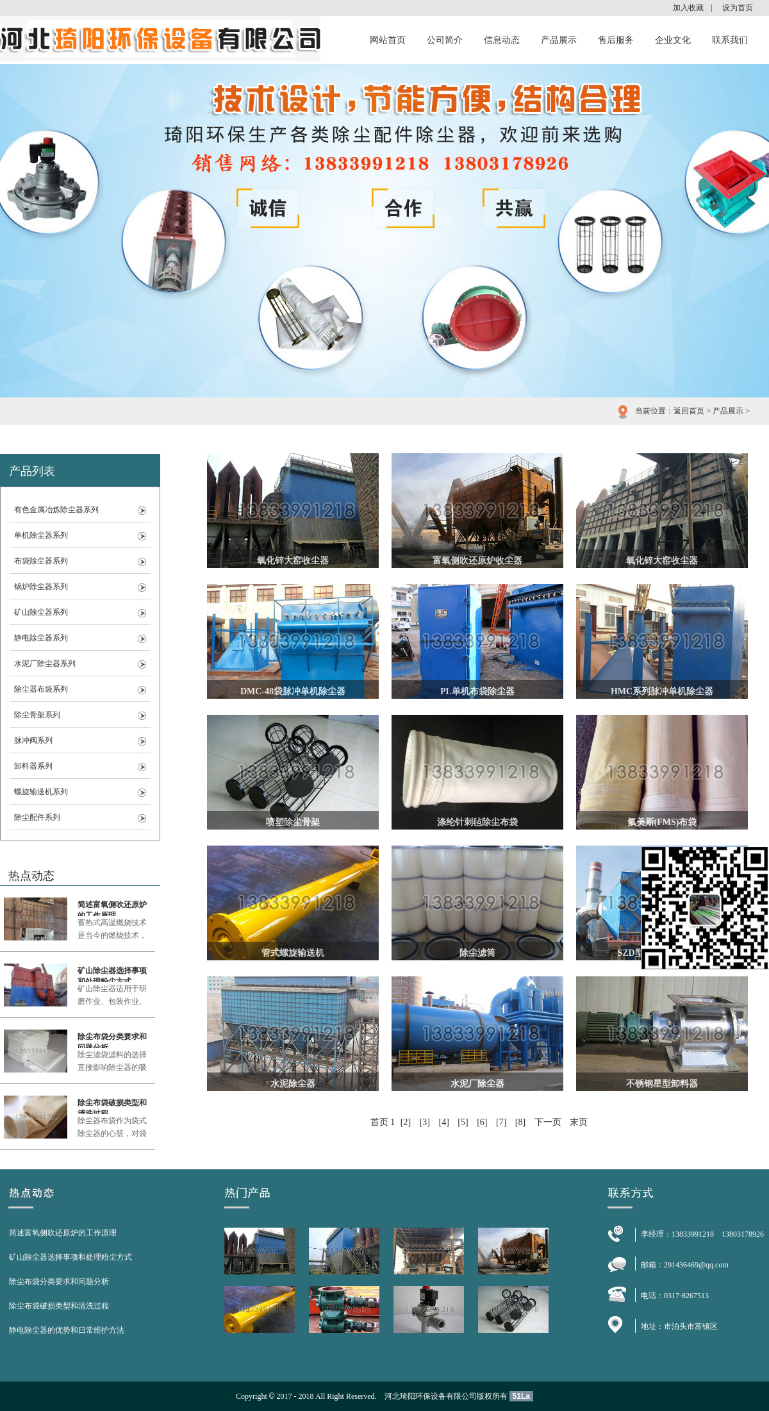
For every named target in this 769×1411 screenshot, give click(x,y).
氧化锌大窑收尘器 (293, 560)
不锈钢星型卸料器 (662, 1084)
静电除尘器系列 (41, 637)
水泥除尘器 (292, 1084)
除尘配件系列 (37, 817)
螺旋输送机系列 (41, 791)
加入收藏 (688, 7)
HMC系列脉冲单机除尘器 (662, 691)
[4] (444, 1122)
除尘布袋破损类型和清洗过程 (112, 1106)
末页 (579, 1122)
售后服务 (616, 40)
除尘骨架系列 (37, 714)
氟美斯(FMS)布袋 (662, 822)
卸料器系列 (33, 766)
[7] (501, 1122)
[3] (425, 1122)
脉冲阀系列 (33, 740)
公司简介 (445, 40)
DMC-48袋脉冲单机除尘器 (292, 691)
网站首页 (388, 40)
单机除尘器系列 (41, 535)
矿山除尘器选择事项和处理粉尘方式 (112, 974)
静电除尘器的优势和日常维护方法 (66, 1330)
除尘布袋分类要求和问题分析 (112, 1040)
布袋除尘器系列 (41, 560)
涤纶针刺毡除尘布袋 (477, 822)
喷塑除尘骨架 (293, 822)
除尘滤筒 (477, 953)
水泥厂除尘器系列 (45, 663)
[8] (520, 1122)
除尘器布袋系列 (41, 689)
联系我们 (730, 40)
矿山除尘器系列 (41, 612)
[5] (463, 1122)
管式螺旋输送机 (292, 953)
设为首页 (737, 7)
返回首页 (689, 410)
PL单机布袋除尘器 (477, 691)
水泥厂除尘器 (477, 1084)
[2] (406, 1122)
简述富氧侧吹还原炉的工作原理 (112, 908)
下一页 (547, 1122)
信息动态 (502, 40)
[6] (482, 1122)
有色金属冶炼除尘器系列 (56, 509)
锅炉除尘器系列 (41, 586)
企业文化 (673, 40)
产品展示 (559, 40)
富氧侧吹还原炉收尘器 (477, 560)
